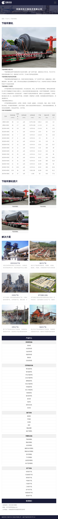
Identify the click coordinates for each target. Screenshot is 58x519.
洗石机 (29, 407)
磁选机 (29, 416)
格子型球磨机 (29, 463)
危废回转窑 (29, 354)
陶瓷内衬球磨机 (29, 451)
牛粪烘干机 (29, 480)
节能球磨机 (29, 439)
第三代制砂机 (29, 389)
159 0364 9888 (13, 505)
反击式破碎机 (29, 377)
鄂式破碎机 (29, 368)
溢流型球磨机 (29, 460)
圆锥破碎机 (29, 380)
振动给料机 (29, 395)
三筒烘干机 (29, 486)
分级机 (29, 422)
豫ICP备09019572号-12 (29, 517)
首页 (3, 18)
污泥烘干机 (29, 483)
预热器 (29, 357)
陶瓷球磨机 (29, 442)
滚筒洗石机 (29, 404)
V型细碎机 (29, 392)
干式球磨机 (29, 457)
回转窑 (29, 345)
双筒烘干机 (29, 477)
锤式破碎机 (29, 371)
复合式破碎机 (29, 383)
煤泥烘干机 (29, 495)
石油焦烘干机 (29, 474)
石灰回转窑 (29, 360)
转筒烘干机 (29, 471)
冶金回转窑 (29, 351)
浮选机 (29, 419)
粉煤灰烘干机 (29, 492)
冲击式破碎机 (29, 374)
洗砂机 (29, 401)
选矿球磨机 (29, 431)
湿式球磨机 (29, 454)
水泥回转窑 (29, 348)
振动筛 (29, 398)
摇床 (29, 425)
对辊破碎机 (29, 386)
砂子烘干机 (29, 489)
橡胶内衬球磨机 (29, 448)
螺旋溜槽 (29, 428)
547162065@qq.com (11, 507)
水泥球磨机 (29, 445)
